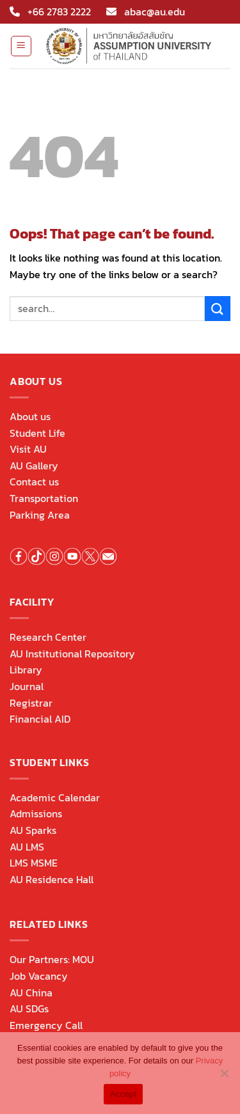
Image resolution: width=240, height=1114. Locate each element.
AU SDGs (29, 1008)
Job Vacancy (39, 976)
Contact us (34, 481)
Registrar (31, 702)
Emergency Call (46, 1025)
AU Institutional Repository (72, 653)
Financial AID (40, 718)
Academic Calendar (55, 797)
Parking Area (40, 514)
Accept (123, 1094)
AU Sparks (33, 830)
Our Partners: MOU (52, 959)
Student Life (37, 433)
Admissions (36, 813)
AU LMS (27, 846)
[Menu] (21, 46)
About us (30, 416)
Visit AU (28, 449)
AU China (31, 992)
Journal (27, 686)
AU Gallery (34, 465)
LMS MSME (34, 862)
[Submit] (217, 308)
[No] (224, 1077)
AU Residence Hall (51, 879)
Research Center (48, 637)
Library (26, 669)
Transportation (44, 498)
